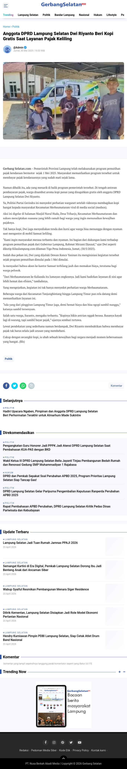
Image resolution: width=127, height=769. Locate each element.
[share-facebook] (6, 386)
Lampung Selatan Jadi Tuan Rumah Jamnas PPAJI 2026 (40, 543)
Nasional (84, 14)
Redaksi (23, 750)
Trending (8, 14)
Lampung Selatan (28, 14)
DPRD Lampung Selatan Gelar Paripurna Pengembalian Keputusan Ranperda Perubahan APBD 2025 (61, 493)
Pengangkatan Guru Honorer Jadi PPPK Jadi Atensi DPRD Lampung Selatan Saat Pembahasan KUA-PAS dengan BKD (56, 447)
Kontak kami (98, 750)
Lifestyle (112, 14)
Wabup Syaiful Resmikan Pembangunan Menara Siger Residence (46, 589)
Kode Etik (64, 750)
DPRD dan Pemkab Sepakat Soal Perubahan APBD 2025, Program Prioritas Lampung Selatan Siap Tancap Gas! (59, 478)
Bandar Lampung (65, 14)
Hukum (98, 14)
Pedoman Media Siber (44, 750)
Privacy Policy (81, 750)
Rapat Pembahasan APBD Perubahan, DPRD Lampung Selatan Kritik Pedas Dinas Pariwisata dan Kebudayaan (56, 508)
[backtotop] (63, 759)
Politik (46, 14)
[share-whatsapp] (23, 386)
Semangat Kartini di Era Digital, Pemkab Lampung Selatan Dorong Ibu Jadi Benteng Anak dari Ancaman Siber (52, 568)
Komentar (116, 385)
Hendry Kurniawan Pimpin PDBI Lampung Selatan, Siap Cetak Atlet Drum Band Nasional (51, 638)
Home (6, 26)
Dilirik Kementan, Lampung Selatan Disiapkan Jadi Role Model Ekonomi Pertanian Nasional (50, 614)
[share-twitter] (14, 386)
